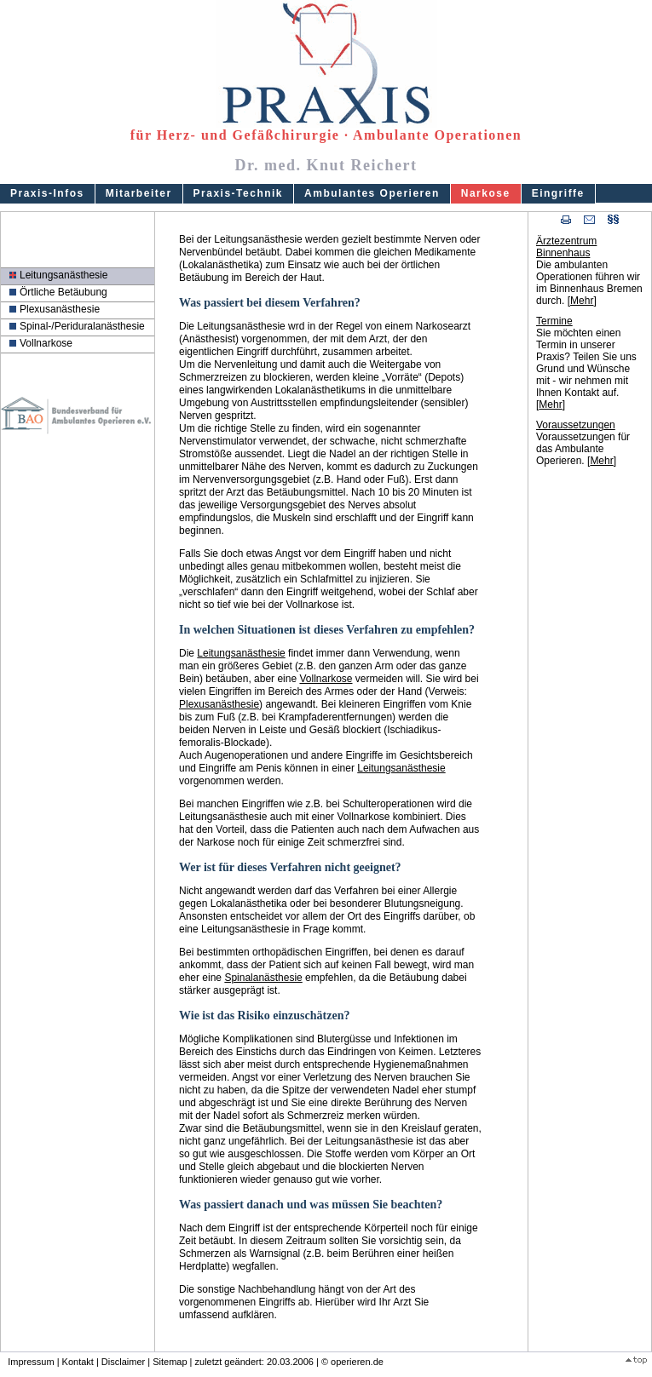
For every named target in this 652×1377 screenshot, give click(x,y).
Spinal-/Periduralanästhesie (82, 326)
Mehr (581, 301)
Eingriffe (558, 193)
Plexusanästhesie (60, 309)
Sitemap (170, 1362)
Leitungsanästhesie (63, 275)
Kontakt (78, 1362)
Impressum (31, 1362)
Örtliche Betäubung (63, 292)
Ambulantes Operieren (372, 193)
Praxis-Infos (47, 193)
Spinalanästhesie (263, 978)
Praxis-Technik (238, 193)
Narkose (486, 193)
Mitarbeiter (139, 193)
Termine (554, 321)
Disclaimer (123, 1362)
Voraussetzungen (575, 425)
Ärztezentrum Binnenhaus (566, 247)
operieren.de (357, 1362)
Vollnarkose (46, 343)
